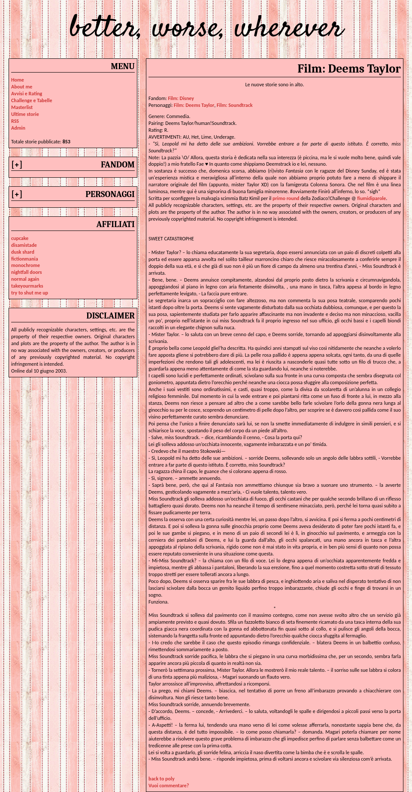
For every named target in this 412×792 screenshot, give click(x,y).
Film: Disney (181, 98)
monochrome (25, 265)
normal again (25, 279)
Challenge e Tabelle (31, 100)
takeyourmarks (27, 286)
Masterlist (22, 107)
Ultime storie (25, 114)
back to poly (161, 779)
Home (17, 80)
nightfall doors (26, 272)
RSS (15, 121)
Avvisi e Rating (26, 94)
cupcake (19, 238)
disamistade (24, 245)
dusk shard (22, 252)
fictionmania (24, 259)
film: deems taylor (194, 105)
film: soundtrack (235, 105)
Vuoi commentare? (168, 786)
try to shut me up (29, 293)
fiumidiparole (371, 198)
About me (21, 87)
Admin (18, 128)
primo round (286, 198)
